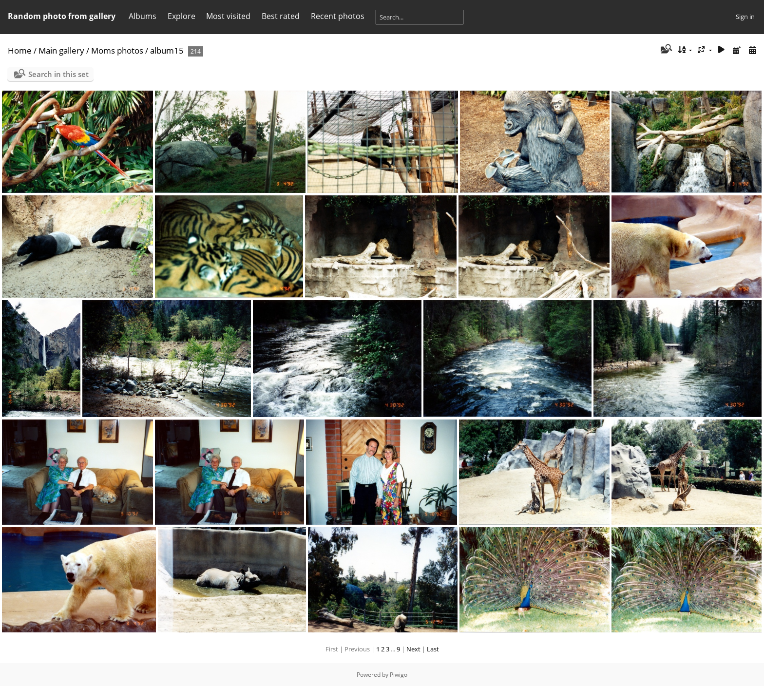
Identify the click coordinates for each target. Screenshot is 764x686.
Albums (142, 16)
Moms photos (117, 50)
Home (20, 50)
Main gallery (61, 50)
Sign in (745, 16)
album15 (167, 50)
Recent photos (337, 16)
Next (413, 649)
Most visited (228, 16)
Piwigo (398, 674)
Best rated (281, 16)
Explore (181, 16)
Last (433, 649)
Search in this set (58, 74)
